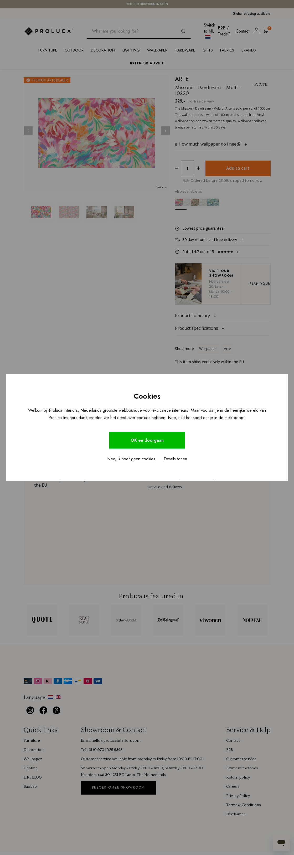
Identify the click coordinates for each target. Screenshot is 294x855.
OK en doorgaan (147, 440)
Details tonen (175, 459)
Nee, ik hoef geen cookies (131, 459)
